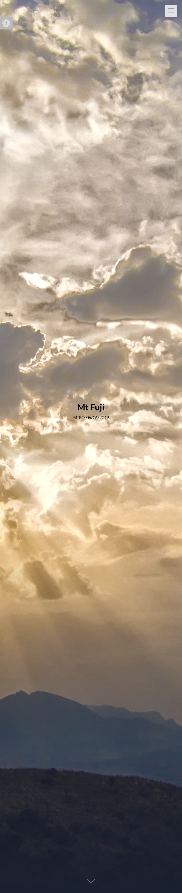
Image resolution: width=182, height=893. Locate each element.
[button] (6, 23)
